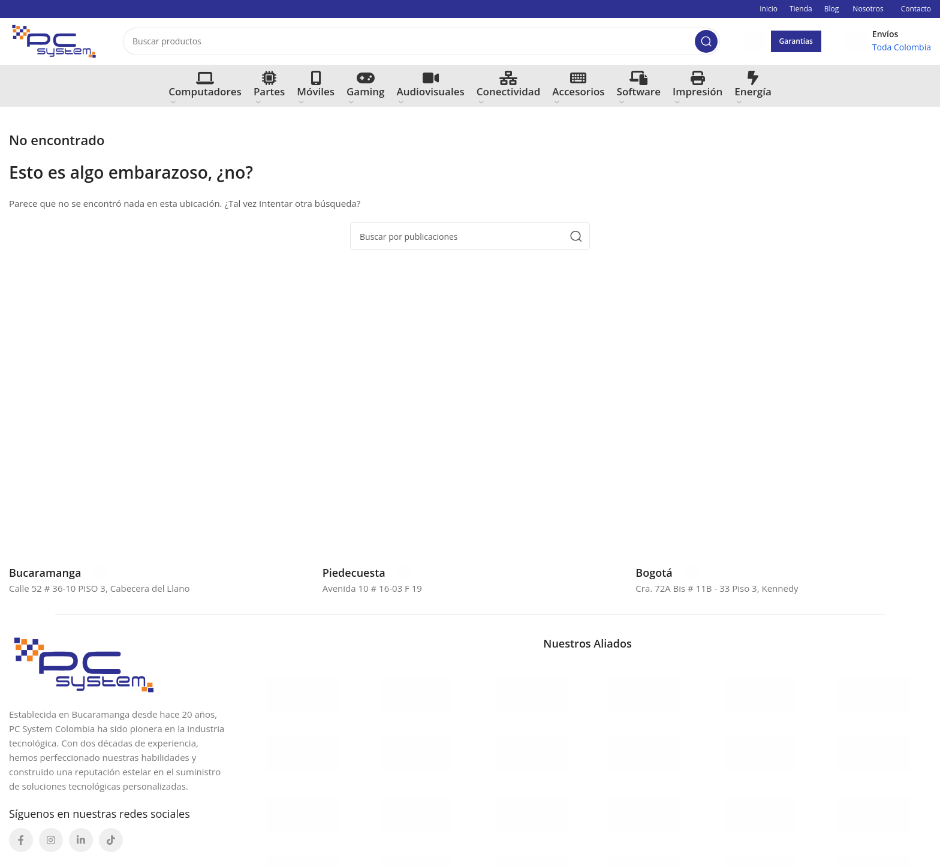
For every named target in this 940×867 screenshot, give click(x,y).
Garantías (796, 42)
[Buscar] (421, 42)
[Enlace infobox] (58, 573)
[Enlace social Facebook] (21, 842)
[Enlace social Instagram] (51, 842)
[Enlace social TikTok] (111, 842)
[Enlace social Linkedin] (81, 842)
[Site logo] (54, 41)
